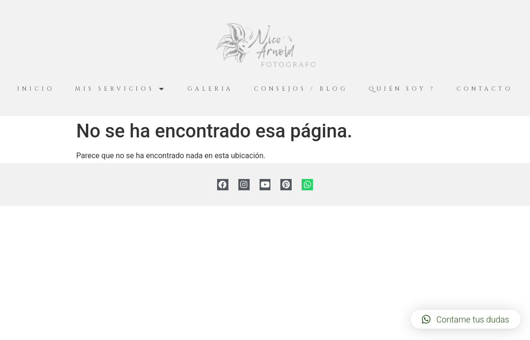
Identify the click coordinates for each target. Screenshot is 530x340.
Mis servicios (121, 89)
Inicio (35, 89)
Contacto (484, 89)
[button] (466, 319)
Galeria (210, 89)
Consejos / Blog (301, 89)
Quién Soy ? (402, 89)
